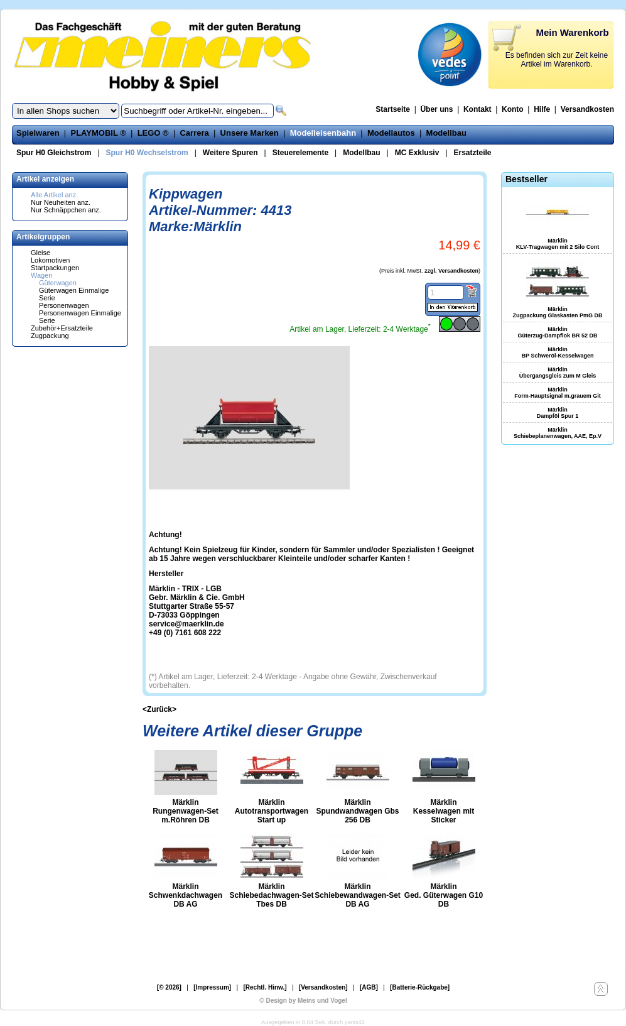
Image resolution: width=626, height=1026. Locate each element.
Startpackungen (55, 267)
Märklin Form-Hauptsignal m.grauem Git (557, 392)
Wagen (41, 275)
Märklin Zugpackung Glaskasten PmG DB (557, 312)
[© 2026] (169, 987)
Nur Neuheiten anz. (60, 202)
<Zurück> (159, 709)
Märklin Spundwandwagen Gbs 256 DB (357, 811)
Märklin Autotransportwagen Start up (271, 811)
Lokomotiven (50, 260)
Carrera (194, 133)
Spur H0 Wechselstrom (147, 152)
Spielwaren (38, 133)
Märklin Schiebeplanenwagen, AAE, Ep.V (558, 433)
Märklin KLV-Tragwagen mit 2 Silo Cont (557, 243)
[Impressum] (212, 987)
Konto (513, 109)
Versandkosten (587, 109)
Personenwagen (64, 305)
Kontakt (477, 109)
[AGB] (369, 987)
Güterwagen (58, 283)
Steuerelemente (300, 152)
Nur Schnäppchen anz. (66, 210)
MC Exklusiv (417, 152)
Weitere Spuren (230, 152)
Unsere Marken (249, 133)
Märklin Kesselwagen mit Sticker (443, 811)
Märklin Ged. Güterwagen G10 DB (443, 895)
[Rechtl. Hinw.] (264, 987)
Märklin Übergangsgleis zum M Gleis (557, 372)
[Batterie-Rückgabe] (420, 987)
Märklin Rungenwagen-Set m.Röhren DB (186, 811)
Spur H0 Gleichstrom (53, 152)
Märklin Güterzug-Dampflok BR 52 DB (557, 332)
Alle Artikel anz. (54, 195)
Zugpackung (50, 335)
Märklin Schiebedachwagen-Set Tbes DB (271, 895)
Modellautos (391, 133)
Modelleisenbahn (323, 133)
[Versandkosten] (323, 987)
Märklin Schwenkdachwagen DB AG (185, 895)
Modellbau (446, 133)
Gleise (40, 252)
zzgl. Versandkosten (451, 271)
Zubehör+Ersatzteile (62, 328)
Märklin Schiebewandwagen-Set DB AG (358, 895)
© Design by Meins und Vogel (303, 1000)
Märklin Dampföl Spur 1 (558, 413)
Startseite (392, 109)
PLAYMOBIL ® (98, 133)
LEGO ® (153, 133)
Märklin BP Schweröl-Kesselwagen (558, 352)
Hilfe (542, 109)
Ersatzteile (473, 152)
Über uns (436, 109)
